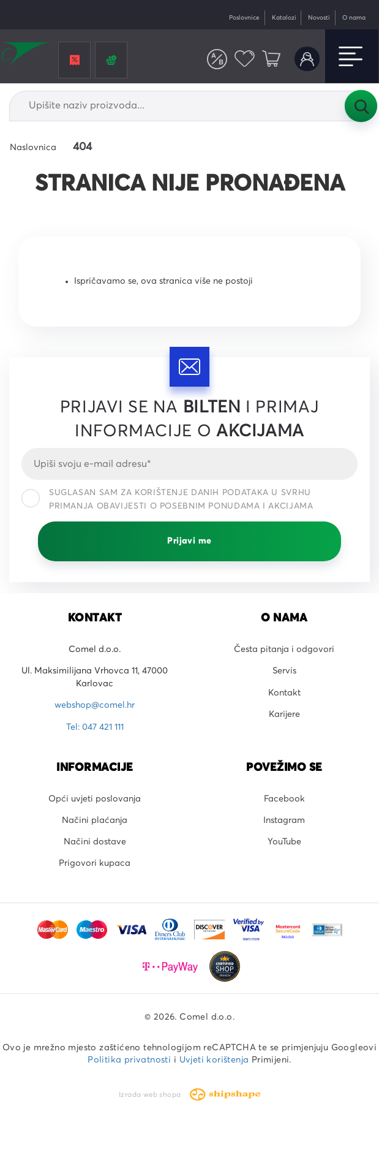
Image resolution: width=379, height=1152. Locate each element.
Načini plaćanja (94, 820)
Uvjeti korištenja (214, 1060)
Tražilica (360, 106)
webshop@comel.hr (94, 705)
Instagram (284, 820)
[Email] (189, 464)
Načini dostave (95, 842)
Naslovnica (33, 147)
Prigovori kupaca (94, 863)
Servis (284, 671)
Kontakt (284, 693)
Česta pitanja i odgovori (284, 649)
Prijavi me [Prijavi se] (189, 541)
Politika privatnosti (129, 1060)
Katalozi (284, 18)
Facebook (284, 799)
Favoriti (244, 59)
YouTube (284, 842)
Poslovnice (244, 18)
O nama (354, 18)
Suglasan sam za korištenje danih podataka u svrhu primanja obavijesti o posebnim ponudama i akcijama (167, 499)
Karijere (284, 714)
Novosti (319, 18)
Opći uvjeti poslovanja (94, 799)
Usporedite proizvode (217, 59)
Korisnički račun (307, 59)
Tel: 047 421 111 (95, 727)
